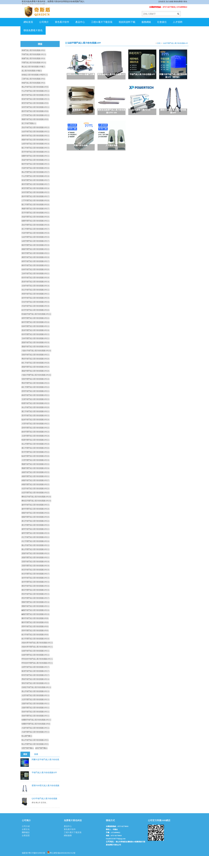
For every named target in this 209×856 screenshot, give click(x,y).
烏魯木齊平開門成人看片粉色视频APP (37, 647)
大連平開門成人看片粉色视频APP (35, 732)
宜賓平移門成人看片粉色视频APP (35, 562)
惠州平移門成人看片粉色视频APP (35, 111)
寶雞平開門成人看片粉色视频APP (35, 602)
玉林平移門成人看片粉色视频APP (35, 273)
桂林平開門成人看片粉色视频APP (35, 326)
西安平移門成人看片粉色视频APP (35, 594)
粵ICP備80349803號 (36, 853)
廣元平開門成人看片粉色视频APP (35, 525)
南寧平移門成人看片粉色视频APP (35, 261)
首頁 (159, 43)
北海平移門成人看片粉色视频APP (35, 286)
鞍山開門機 (27, 736)
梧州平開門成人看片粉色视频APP (35, 334)
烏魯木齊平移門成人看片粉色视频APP (37, 643)
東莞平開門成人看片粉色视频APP (35, 188)
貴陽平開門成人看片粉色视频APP (35, 367)
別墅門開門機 (28, 748)
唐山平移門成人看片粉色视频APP (35, 691)
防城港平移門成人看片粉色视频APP (36, 314)
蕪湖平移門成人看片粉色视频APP (35, 671)
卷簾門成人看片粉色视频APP (33, 58)
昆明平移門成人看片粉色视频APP (35, 391)
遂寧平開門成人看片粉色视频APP (35, 533)
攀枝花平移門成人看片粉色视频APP (36, 497)
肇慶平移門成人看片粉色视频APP (35, 119)
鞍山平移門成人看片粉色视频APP (35, 740)
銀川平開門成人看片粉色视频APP (35, 639)
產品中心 (80, 22)
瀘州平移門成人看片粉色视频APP (35, 505)
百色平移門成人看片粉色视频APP (35, 302)
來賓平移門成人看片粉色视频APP (35, 294)
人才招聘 (177, 22)
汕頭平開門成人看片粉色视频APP (175, 43)
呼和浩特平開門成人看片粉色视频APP (37, 663)
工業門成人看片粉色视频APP (33, 79)
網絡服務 (68, 835)
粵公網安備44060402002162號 (61, 852)
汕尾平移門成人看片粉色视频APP (35, 144)
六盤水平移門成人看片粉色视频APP (36, 351)
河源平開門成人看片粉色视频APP (35, 233)
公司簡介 (44, 22)
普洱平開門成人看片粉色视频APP (35, 452)
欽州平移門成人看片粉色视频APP (35, 310)
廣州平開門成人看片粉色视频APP (35, 184)
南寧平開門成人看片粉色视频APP (35, 318)
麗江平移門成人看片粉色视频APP (35, 411)
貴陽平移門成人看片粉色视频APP (35, 342)
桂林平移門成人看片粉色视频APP (35, 269)
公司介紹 (26, 826)
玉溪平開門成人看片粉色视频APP (35, 436)
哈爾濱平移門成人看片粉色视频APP (36, 720)
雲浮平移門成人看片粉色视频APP (35, 152)
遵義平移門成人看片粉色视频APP (35, 346)
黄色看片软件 (62, 22)
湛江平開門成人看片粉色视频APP (35, 229)
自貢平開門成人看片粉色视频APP (35, 493)
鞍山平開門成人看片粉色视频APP (35, 744)
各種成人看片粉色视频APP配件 (35, 75)
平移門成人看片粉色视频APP (34, 54)
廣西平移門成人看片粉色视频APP (35, 257)
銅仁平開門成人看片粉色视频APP (35, 387)
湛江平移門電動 (29, 123)
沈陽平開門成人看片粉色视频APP (35, 708)
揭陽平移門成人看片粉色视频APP (35, 140)
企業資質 (26, 835)
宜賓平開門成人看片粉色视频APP (35, 566)
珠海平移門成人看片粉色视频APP (35, 99)
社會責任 (162, 22)
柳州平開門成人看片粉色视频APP (35, 322)
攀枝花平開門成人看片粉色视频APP (36, 501)
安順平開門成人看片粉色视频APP (35, 379)
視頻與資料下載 (127, 22)
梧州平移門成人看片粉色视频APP (35, 278)
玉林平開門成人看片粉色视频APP (35, 338)
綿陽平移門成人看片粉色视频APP (35, 480)
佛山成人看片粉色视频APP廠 (33, 67)
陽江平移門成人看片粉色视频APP (35, 148)
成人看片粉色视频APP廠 (32, 71)
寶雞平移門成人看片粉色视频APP (35, 606)
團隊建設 (26, 832)
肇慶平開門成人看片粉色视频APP (35, 209)
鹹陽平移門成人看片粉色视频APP (35, 610)
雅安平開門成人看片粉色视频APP (35, 590)
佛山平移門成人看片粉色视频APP (35, 87)
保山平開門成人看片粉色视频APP (35, 444)
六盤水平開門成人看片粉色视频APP (36, 375)
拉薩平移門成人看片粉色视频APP (35, 651)
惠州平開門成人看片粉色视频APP (35, 196)
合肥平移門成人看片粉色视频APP (35, 667)
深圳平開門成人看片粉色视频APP (35, 192)
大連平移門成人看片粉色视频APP (35, 728)
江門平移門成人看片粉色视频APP (35, 115)
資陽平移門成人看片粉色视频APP (35, 553)
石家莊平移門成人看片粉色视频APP (36, 687)
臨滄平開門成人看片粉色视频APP (35, 456)
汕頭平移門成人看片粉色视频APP (35, 131)
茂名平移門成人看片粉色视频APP (35, 127)
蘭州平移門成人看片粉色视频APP (35, 618)
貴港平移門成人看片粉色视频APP (35, 282)
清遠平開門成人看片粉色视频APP (35, 217)
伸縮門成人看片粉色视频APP (33, 83)
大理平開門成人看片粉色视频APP (35, 460)
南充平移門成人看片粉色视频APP (35, 570)
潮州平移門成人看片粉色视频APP (35, 136)
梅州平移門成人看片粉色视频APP (35, 164)
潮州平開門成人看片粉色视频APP (35, 253)
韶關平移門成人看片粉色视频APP (35, 156)
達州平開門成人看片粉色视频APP (35, 582)
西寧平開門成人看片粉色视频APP (35, 630)
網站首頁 (28, 22)
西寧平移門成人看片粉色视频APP (35, 626)
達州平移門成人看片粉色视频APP (35, 578)
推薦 (36, 754)
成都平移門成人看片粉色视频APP (35, 472)
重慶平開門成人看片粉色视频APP (35, 468)
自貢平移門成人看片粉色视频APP (35, 488)
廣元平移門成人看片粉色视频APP (35, 521)
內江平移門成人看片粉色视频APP (35, 537)
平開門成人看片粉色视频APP (34, 63)
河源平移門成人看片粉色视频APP (35, 168)
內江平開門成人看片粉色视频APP (35, 541)
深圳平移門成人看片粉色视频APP (35, 107)
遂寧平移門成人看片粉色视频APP (35, 529)
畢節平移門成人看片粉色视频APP (35, 359)
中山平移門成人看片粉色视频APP (35, 91)
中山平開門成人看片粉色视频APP (35, 176)
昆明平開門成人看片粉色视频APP (35, 428)
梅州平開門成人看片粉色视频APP (35, 245)
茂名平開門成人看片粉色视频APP (35, 225)
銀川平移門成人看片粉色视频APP (35, 635)
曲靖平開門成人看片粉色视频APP (35, 432)
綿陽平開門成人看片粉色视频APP (35, 484)
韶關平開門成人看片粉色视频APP (35, 221)
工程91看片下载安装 (101, 22)
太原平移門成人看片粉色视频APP (35, 695)
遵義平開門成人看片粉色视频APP (35, 371)
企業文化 (26, 829)
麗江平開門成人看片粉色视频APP (35, 448)
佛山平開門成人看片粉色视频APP (35, 172)
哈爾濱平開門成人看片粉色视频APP (36, 724)
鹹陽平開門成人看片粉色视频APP (35, 614)
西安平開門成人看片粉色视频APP (35, 598)
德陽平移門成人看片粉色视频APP (35, 513)
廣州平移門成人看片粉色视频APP (35, 95)
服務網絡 (146, 22)
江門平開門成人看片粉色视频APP (35, 200)
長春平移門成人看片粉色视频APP (35, 712)
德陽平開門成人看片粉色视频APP (35, 517)
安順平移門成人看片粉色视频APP (35, 355)
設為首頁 (161, 2)
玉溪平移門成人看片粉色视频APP (35, 399)
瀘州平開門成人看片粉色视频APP (35, 509)
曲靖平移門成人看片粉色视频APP (35, 395)
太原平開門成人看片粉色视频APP (35, 699)
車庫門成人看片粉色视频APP (33, 50)
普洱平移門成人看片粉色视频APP (35, 415)
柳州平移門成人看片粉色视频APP (35, 265)
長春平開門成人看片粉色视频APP (35, 716)
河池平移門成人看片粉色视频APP (35, 306)
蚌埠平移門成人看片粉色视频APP (35, 675)
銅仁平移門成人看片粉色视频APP (35, 363)
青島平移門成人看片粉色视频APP (35, 683)
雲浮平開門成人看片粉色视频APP (35, 213)
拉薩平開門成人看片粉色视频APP (35, 655)
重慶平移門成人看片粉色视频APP (35, 464)
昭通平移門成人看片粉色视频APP (35, 403)
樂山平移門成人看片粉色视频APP (35, 545)
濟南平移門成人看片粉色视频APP (35, 679)
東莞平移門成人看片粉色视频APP (35, 103)
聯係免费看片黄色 (180, 2)
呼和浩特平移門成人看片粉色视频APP (37, 659)
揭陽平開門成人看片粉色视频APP (35, 249)
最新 (25, 754)
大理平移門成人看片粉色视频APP (35, 424)
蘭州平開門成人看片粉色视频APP (35, 622)
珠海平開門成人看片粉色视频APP (35, 180)
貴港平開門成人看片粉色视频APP (35, 330)
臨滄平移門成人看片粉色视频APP (35, 420)
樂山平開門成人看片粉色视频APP (35, 549)
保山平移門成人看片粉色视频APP (35, 407)
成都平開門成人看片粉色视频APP (35, 476)
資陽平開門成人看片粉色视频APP (35, 557)
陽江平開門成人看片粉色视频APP (35, 205)
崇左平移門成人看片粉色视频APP (35, 290)
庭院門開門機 (41, 748)
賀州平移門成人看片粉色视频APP (35, 298)
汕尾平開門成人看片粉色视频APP (35, 241)
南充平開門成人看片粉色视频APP (35, 574)
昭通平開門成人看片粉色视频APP (35, 440)
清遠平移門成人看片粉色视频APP (35, 160)
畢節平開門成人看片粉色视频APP (35, 383)
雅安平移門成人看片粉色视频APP (35, 586)
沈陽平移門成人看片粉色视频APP (35, 703)
